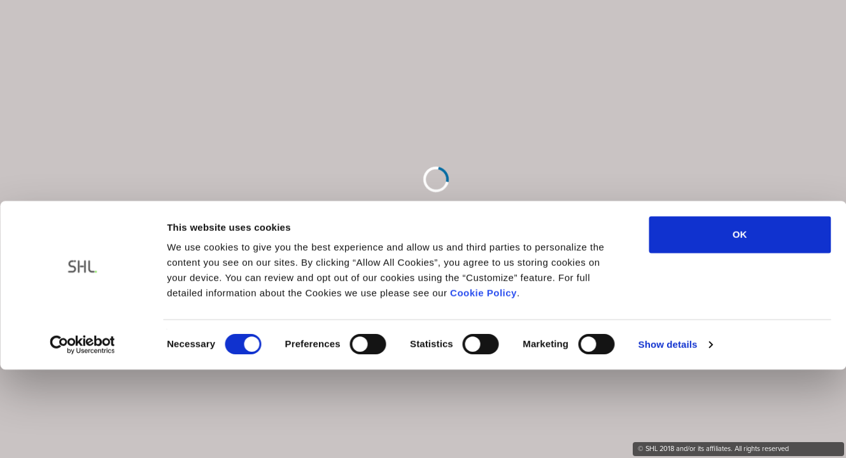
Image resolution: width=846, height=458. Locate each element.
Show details (668, 264)
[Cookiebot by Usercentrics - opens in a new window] (82, 264)
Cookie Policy (483, 213)
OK (740, 154)
